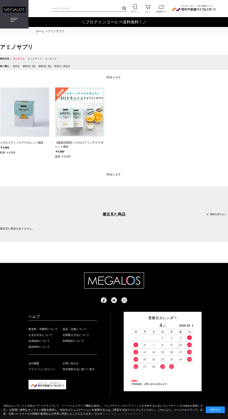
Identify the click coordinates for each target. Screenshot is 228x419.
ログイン (134, 8)
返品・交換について (75, 329)
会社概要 (33, 363)
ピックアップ (35, 58)
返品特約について (39, 346)
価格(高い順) (44, 66)
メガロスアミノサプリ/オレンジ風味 (21, 142)
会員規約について (39, 340)
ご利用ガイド (161, 8)
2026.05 (184, 325)
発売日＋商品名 (62, 66)
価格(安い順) (29, 66)
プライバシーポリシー (41, 369)
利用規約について (73, 340)
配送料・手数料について (43, 329)
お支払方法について (40, 334)
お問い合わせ (71, 363)
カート (148, 8)
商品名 (16, 66)
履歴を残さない (218, 214)
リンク (98, 413)
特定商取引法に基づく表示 (79, 369)
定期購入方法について (76, 334)
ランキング (50, 58)
